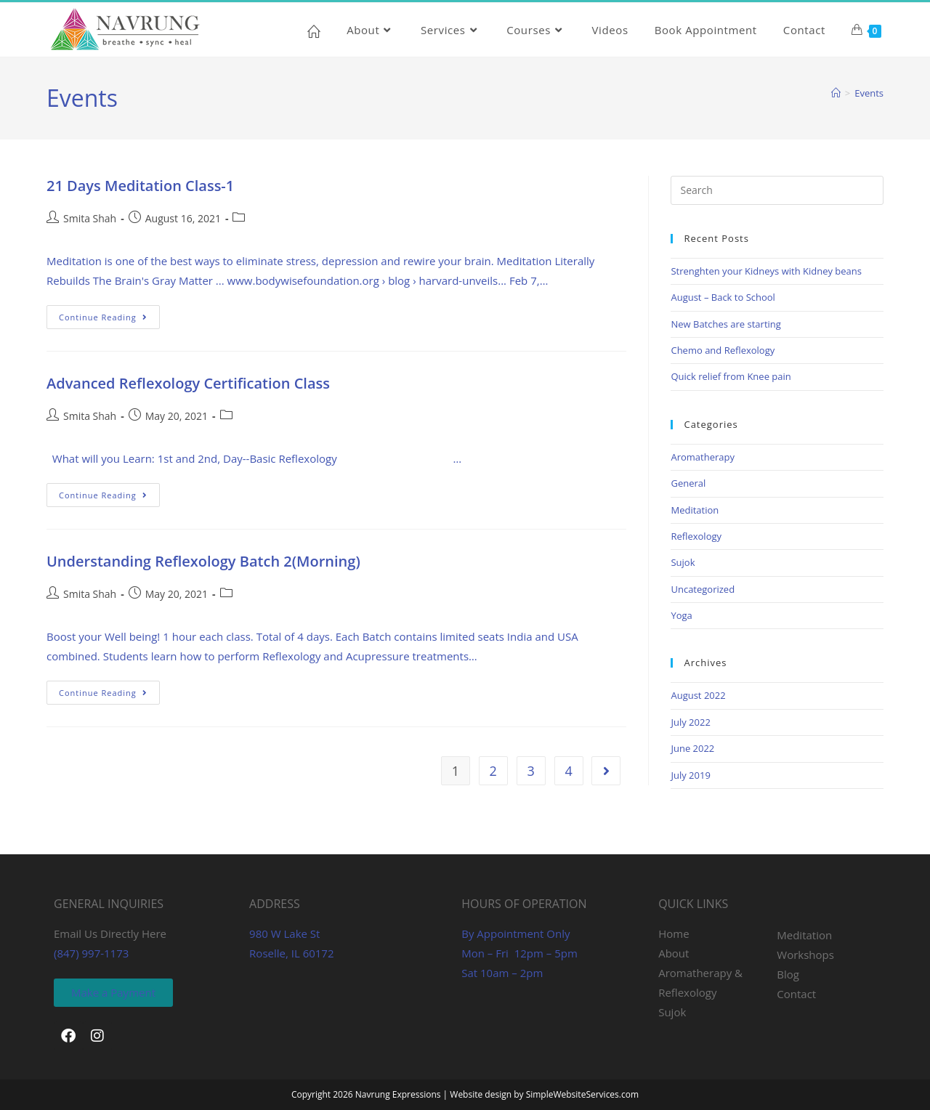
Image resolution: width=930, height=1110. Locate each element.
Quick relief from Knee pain (730, 376)
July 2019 (690, 775)
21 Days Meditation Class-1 (140, 185)
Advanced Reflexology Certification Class (188, 383)
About (673, 953)
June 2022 (692, 748)
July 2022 (690, 722)
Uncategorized (703, 589)
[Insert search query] (777, 190)
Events (869, 93)
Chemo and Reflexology (723, 350)
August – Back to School (723, 297)
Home (673, 933)
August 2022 (698, 695)
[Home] (836, 93)
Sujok (683, 562)
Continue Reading (109, 314)
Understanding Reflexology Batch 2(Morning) (203, 561)
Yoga (681, 615)
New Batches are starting (725, 324)
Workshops (805, 954)
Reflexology (696, 536)
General (688, 483)
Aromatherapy (703, 456)
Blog (788, 974)
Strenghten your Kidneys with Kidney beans (766, 271)
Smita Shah (89, 218)
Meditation (695, 509)
